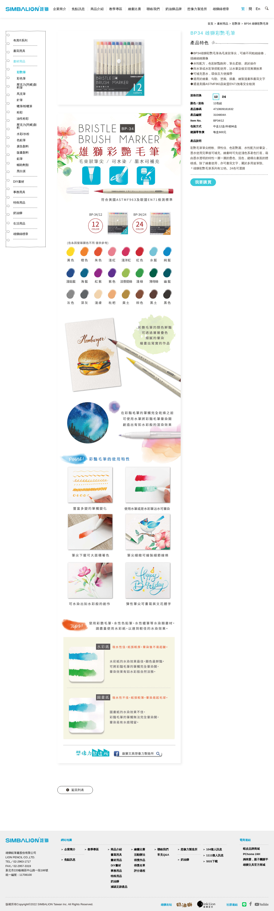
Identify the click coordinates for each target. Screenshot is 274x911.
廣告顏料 (23, 146)
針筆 (20, 99)
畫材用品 (222, 23)
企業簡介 (59, 9)
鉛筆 (20, 158)
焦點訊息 (78, 9)
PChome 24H (251, 854)
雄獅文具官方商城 (254, 864)
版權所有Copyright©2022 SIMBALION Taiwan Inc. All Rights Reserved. (49, 904)
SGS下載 (211, 861)
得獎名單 (139, 865)
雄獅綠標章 (221, 9)
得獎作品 (139, 860)
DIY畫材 (116, 865)
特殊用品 (116, 876)
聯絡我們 (153, 9)
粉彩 (20, 112)
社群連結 (232, 904)
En (258, 9)
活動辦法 (139, 854)
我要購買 (203, 182)
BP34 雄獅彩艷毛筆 (256, 23)
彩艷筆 (236, 23)
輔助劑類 (23, 164)
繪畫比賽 (134, 9)
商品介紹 (97, 9)
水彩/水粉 (23, 133)
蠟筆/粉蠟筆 (25, 106)
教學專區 (115, 9)
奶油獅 (115, 881)
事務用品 (116, 870)
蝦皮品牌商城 (251, 848)
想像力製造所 (197, 9)
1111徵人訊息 (214, 855)
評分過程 (139, 870)
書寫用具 (116, 854)
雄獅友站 (166, 904)
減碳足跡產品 (119, 886)
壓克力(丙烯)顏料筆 (27, 86)
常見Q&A (163, 854)
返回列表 (77, 790)
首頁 (210, 23)
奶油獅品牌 (173, 9)
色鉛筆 (21, 140)
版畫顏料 (23, 152)
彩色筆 (21, 78)
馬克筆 (21, 93)
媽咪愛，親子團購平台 (257, 859)
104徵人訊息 (214, 849)
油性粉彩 (23, 118)
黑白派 (21, 171)
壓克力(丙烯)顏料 (27, 126)
